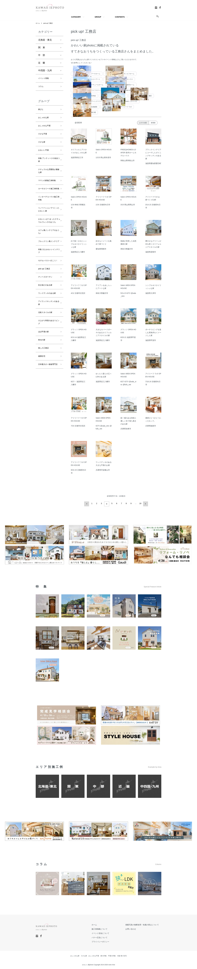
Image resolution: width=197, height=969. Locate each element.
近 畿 (41, 63)
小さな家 (42, 147)
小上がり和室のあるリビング (47, 377)
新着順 (153, 123)
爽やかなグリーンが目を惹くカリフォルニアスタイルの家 (153, 244)
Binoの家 (42, 397)
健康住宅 (42, 415)
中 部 (41, 55)
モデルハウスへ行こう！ (47, 303)
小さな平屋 (44, 138)
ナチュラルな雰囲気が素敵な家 (47, 180)
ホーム (38, 23)
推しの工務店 (45, 406)
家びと (41, 111)
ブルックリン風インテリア (47, 277)
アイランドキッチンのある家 (47, 356)
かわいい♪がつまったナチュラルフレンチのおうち (47, 250)
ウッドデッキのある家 (47, 343)
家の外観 (104, 955)
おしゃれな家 (45, 120)
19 (140, 503)
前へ (88, 503)
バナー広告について (107, 937)
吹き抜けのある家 (47, 332)
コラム (41, 88)
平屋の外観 (112, 955)
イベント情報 (45, 79)
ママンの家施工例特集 (47, 193)
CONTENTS (120, 17)
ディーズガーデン (47, 323)
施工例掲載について (107, 928)
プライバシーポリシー (108, 941)
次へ (145, 503)
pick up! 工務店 (49, 23)
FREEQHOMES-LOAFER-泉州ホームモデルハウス (128, 153)
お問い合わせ (133, 928)
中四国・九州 (45, 70)
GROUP (98, 17)
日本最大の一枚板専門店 (47, 426)
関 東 (41, 47)
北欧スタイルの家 (47, 366)
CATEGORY (76, 17)
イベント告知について (108, 932)
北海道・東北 (45, 40)
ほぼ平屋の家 (45, 388)
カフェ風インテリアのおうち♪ (47, 265)
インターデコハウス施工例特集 (47, 219)
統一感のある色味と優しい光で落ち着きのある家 (128, 421)
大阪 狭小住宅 (122, 955)
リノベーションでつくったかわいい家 (47, 233)
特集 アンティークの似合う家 (47, 167)
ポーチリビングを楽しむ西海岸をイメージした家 (153, 333)
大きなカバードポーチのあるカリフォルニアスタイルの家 (104, 333)
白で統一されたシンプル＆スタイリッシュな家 (79, 244)
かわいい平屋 (45, 156)
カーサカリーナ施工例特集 (47, 206)
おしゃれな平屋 (46, 129)
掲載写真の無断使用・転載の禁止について (144, 924)
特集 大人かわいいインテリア (47, 290)
